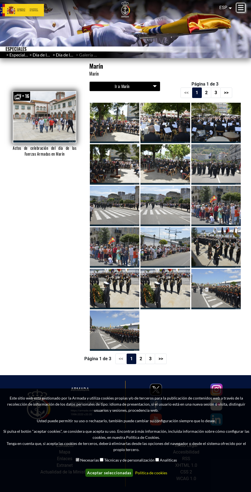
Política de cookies (151, 472)
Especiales (19, 54)
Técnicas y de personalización (129, 460)
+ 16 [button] (21, 96)
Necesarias (89, 460)
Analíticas (168, 460)
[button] (45, 117)
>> (226, 92)
